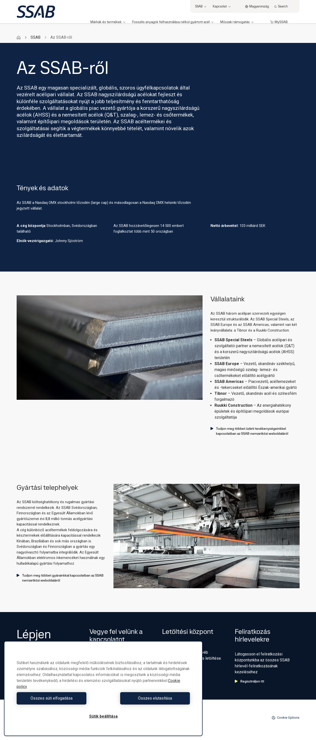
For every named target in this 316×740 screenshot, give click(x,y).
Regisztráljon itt (249, 681)
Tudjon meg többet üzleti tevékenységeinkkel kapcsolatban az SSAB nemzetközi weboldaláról (249, 431)
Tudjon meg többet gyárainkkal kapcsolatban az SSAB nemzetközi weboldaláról (60, 578)
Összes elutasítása (148, 698)
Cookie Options (285, 718)
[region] (103, 688)
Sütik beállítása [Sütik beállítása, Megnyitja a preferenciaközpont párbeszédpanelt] (103, 716)
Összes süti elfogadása (59, 698)
